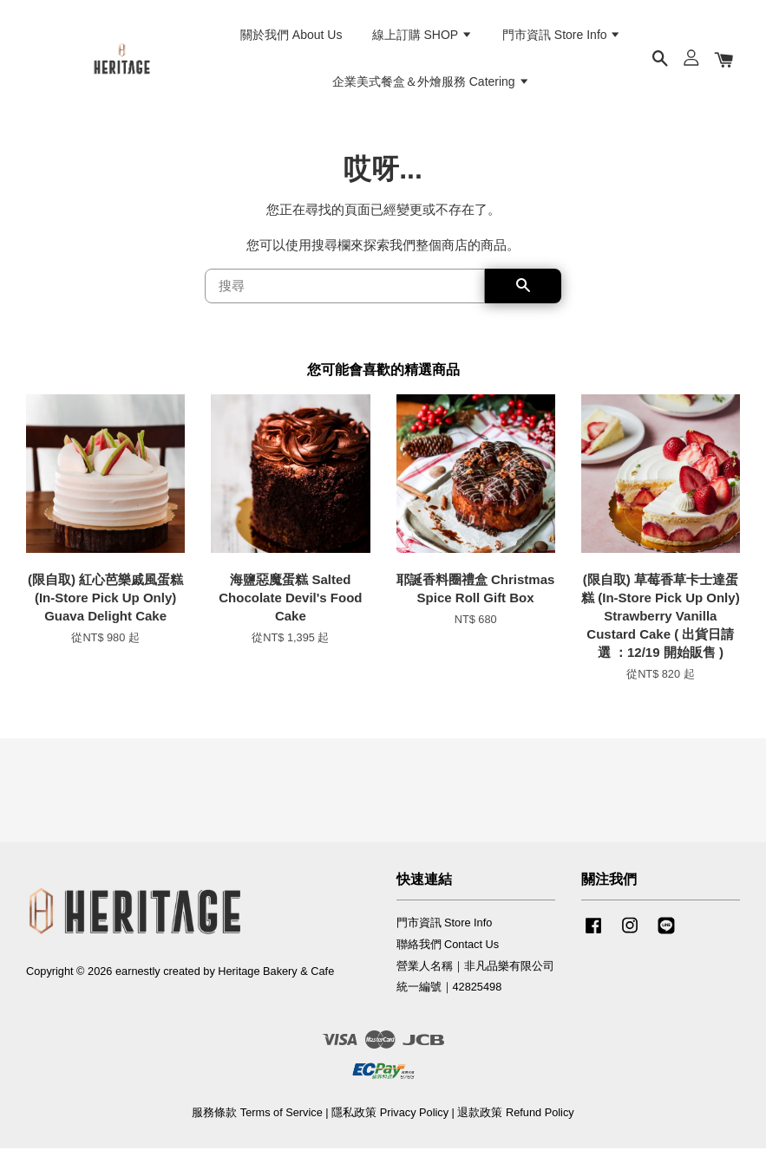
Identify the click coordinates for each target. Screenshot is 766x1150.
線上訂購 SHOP (422, 35)
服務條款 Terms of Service (257, 1114)
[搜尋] (345, 287)
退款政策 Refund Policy (515, 1114)
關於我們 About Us (291, 35)
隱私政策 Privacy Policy (389, 1114)
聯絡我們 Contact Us (448, 945)
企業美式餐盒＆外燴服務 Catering (431, 82)
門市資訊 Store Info (561, 35)
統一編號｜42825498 (449, 988)
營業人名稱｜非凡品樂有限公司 (475, 966)
